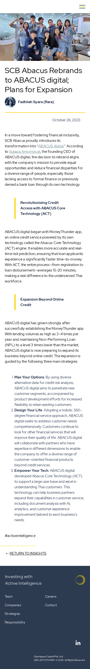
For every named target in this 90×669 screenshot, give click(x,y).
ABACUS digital (51, 146)
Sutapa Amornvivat (24, 151)
